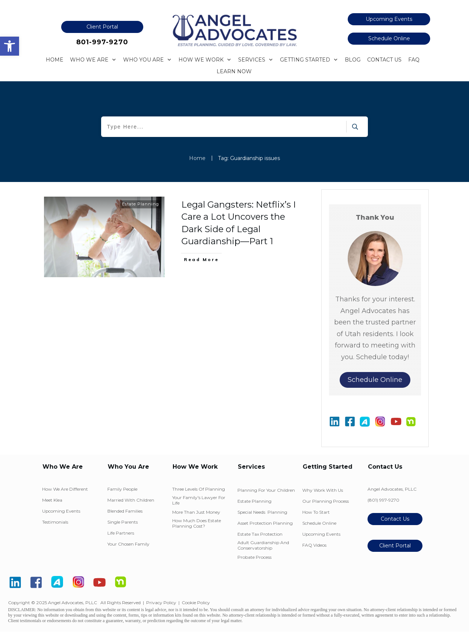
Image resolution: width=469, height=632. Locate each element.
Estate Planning (140, 204)
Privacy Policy (161, 602)
